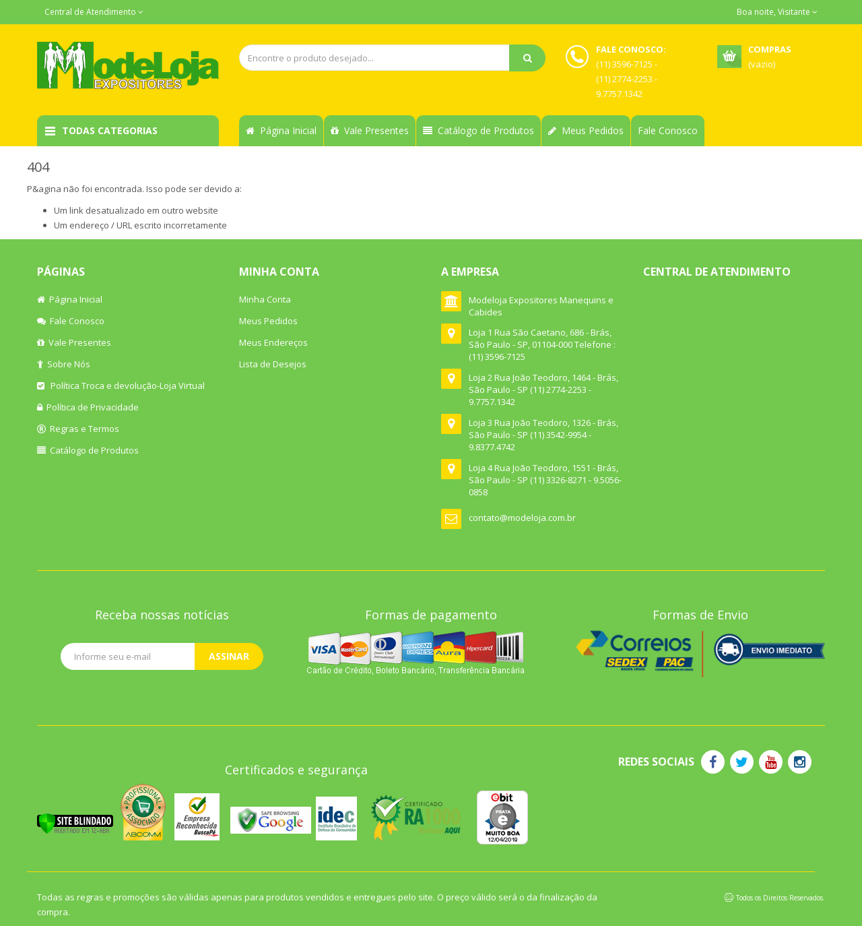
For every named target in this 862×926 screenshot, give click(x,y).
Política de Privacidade (88, 407)
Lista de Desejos (272, 364)
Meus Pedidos (586, 130)
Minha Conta (265, 299)
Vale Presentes (370, 130)
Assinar (229, 656)
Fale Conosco (668, 130)
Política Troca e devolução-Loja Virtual (121, 385)
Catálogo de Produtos (478, 130)
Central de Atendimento (93, 12)
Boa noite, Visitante (777, 12)
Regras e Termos (78, 429)
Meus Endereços (273, 342)
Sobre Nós (63, 364)
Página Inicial (281, 130)
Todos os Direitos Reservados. (780, 897)
